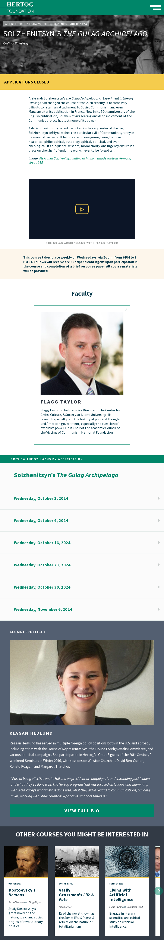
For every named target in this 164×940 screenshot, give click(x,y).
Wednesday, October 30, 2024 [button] (42, 587)
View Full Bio (82, 811)
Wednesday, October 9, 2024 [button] (41, 520)
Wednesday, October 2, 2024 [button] (41, 498)
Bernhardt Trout (135, 906)
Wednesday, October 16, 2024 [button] (42, 542)
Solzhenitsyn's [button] (66, 475)
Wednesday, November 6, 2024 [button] (43, 609)
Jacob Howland (16, 902)
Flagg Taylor (35, 902)
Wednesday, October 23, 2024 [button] (42, 564)
